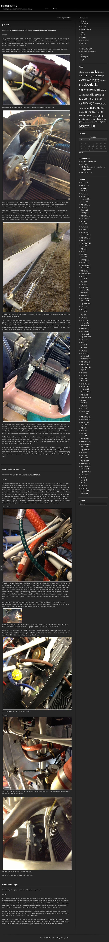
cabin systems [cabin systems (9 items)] (91, 75)
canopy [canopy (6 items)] (101, 76)
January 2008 (85, 414)
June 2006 (84, 452)
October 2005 (85, 469)
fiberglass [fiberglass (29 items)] (97, 94)
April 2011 (84, 317)
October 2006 (85, 447)
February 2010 (85, 353)
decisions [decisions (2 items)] (102, 80)
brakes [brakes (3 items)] (81, 76)
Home (46, 9)
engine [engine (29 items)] (95, 89)
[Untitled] (5, 25)
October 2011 (85, 301)
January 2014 (85, 232)
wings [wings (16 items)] (82, 125)
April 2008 (84, 405)
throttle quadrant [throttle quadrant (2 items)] (87, 122)
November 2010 (85, 331)
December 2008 (85, 389)
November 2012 (85, 268)
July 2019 (83, 188)
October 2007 (85, 422)
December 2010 (85, 328)
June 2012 (84, 279)
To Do (82, 54)
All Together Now (86, 170)
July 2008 (83, 400)
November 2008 (85, 392)
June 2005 (84, 480)
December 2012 (85, 265)
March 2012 (84, 287)
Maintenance (84, 40)
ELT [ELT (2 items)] (97, 85)
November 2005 (85, 466)
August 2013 (84, 246)
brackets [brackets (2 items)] (101, 72)
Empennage (84, 24)
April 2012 (84, 284)
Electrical (23, 30)
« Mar (81, 152)
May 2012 (84, 281)
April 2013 (84, 257)
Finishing (29, 30)
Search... (82, 504)
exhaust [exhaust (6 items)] (87, 95)
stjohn (14, 30)
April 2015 (84, 207)
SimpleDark (60, 938)
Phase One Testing (86, 48)
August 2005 (84, 474)
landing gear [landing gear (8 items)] (90, 112)
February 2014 (85, 229)
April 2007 (84, 436)
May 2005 (84, 483)
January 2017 (85, 202)
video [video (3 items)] (96, 122)
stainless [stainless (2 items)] (100, 119)
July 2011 (83, 309)
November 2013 (85, 237)
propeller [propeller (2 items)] (94, 115)
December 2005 (85, 463)
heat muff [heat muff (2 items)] (97, 103)
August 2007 (84, 425)
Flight (82, 32)
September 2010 (86, 337)
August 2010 (84, 339)
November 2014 (85, 215)
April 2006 (84, 455)
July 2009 (83, 370)
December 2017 (85, 199)
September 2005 (86, 472)
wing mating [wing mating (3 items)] (103, 122)
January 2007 (85, 439)
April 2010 (84, 350)
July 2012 (83, 276)
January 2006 (85, 460)
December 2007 (85, 416)
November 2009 (85, 361)
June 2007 (84, 430)
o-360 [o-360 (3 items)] (98, 112)
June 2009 (84, 372)
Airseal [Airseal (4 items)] (81, 72)
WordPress (49, 938)
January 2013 (85, 262)
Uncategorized (85, 57)
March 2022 (84, 182)
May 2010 (84, 348)
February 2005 (85, 491)
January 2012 (85, 293)
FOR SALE (84, 164)
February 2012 (85, 290)
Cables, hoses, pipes (10, 885)
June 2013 (84, 251)
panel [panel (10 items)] (88, 115)
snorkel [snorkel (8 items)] (94, 119)
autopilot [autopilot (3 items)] (87, 72)
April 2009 (84, 378)
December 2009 (85, 359)
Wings (82, 59)
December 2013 (85, 235)
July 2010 (83, 342)
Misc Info (83, 43)
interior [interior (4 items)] (81, 112)
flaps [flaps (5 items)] (88, 99)
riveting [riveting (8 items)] (82, 119)
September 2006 (86, 450)
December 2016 (85, 204)
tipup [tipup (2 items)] (93, 122)
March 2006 (84, 458)
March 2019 (84, 193)
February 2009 (85, 383)
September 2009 (86, 367)
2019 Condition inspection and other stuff (93, 167)
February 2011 (85, 323)
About (55, 9)
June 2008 (84, 403)
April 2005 (84, 485)
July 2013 (83, 248)
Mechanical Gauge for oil (88, 161)
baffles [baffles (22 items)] (94, 71)
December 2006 (85, 441)
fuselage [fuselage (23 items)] (88, 103)
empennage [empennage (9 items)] (85, 90)
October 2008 (85, 394)
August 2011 (84, 306)
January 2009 (85, 386)
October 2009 (85, 364)
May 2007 (84, 433)
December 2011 (85, 295)
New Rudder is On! (86, 172)
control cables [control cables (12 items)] (86, 80)
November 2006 (85, 444)
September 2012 (86, 273)
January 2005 (85, 494)
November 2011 (85, 298)
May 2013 (84, 254)
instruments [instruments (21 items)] (96, 107)
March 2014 (84, 226)
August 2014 (84, 218)
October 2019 (85, 185)
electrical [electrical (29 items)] (90, 84)
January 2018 (85, 196)
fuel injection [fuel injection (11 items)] (96, 99)
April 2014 (84, 224)
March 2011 (84, 320)
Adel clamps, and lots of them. (13, 469)
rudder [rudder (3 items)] (88, 119)
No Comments (52, 30)
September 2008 (86, 397)
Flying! (83, 35)
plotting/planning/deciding (88, 51)
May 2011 (84, 315)
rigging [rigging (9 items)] (100, 115)
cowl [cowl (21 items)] (97, 79)
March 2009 (84, 381)
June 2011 (84, 312)
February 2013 (85, 260)
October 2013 (85, 240)
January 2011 (85, 326)
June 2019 (84, 191)
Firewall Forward (37, 30)
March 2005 (84, 488)
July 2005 (83, 477)
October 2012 (85, 270)
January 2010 (85, 356)
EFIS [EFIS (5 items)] (81, 85)
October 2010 (85, 334)
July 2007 (83, 427)
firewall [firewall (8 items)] (82, 99)
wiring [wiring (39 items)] (90, 126)
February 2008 (85, 411)
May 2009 (84, 375)
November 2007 (85, 419)
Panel (82, 46)
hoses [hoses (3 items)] (87, 108)
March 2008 (84, 408)
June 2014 (84, 221)
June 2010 (84, 345)
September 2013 (86, 243)
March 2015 (84, 210)
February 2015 (85, 213)
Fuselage (44, 30)
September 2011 (86, 304)
